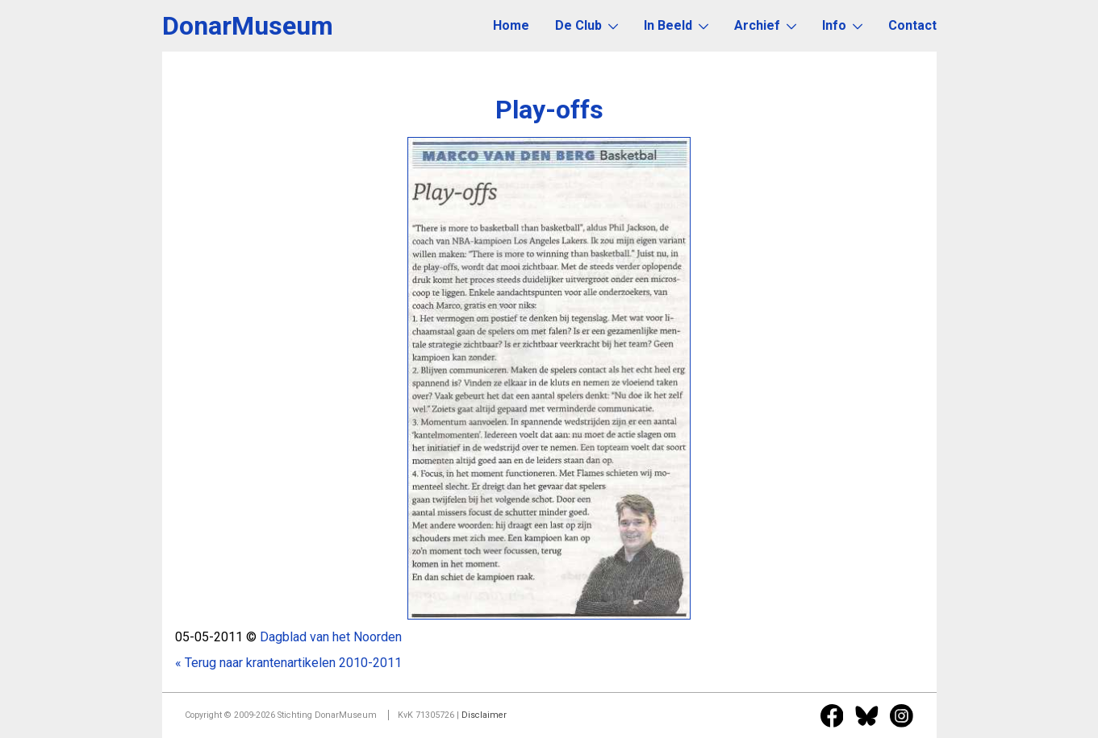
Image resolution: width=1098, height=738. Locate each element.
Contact (912, 25)
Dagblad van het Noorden (331, 637)
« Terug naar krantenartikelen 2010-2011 (288, 662)
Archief (765, 25)
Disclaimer (484, 715)
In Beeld (676, 25)
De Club (586, 25)
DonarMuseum (247, 25)
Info (842, 25)
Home (511, 25)
